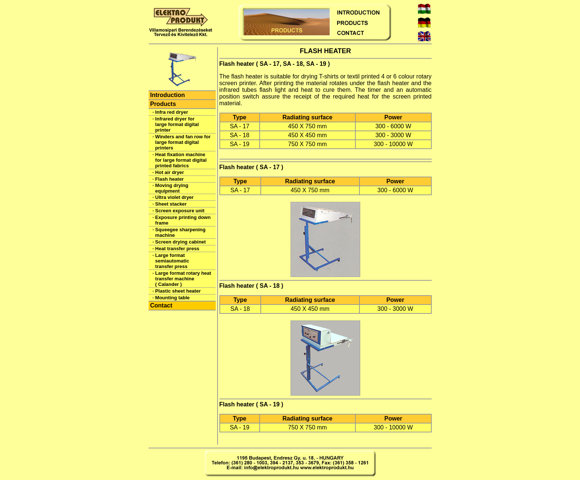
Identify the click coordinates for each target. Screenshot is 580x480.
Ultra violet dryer (174, 197)
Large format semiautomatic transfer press (172, 260)
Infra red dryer (171, 112)
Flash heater (169, 179)
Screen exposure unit (180, 210)
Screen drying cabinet (180, 242)
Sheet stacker (171, 204)
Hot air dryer (169, 172)
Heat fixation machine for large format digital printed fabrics (181, 160)
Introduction (167, 95)
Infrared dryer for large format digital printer (177, 124)
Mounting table (172, 297)
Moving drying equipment (171, 188)
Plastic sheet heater (178, 291)
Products (163, 104)
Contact (161, 305)
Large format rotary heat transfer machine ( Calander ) (183, 278)
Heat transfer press (177, 248)
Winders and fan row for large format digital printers (183, 142)
